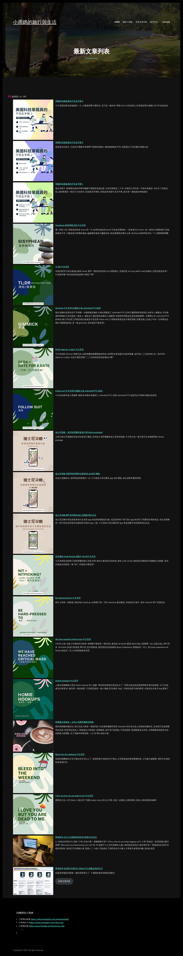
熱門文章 (154, 22)
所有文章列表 (64, 881)
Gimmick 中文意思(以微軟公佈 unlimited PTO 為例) (78, 308)
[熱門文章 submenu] (158, 22)
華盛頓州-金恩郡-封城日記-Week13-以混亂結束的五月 (79, 868)
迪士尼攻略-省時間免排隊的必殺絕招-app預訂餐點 (77, 473)
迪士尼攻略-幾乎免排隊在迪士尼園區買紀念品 (75, 515)
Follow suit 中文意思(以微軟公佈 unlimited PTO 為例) (79, 391)
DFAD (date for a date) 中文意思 (69, 349)
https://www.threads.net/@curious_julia (46, 926)
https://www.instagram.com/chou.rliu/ (46, 922)
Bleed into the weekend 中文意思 (70, 754)
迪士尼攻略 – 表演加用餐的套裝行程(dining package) (79, 432)
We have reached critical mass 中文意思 (73, 639)
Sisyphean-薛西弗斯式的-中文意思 (70, 225)
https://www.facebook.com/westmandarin (50, 919)
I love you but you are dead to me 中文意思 (74, 796)
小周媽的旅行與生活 (34, 22)
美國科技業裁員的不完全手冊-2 (69, 142)
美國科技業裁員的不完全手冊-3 (69, 101)
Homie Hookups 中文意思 (66, 681)
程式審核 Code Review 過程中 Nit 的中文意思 (75, 556)
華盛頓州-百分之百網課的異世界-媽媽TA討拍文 (76, 837)
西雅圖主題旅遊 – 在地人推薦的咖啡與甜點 (74, 722)
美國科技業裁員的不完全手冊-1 (69, 184)
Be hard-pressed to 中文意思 (68, 598)
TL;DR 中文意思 (62, 267)
